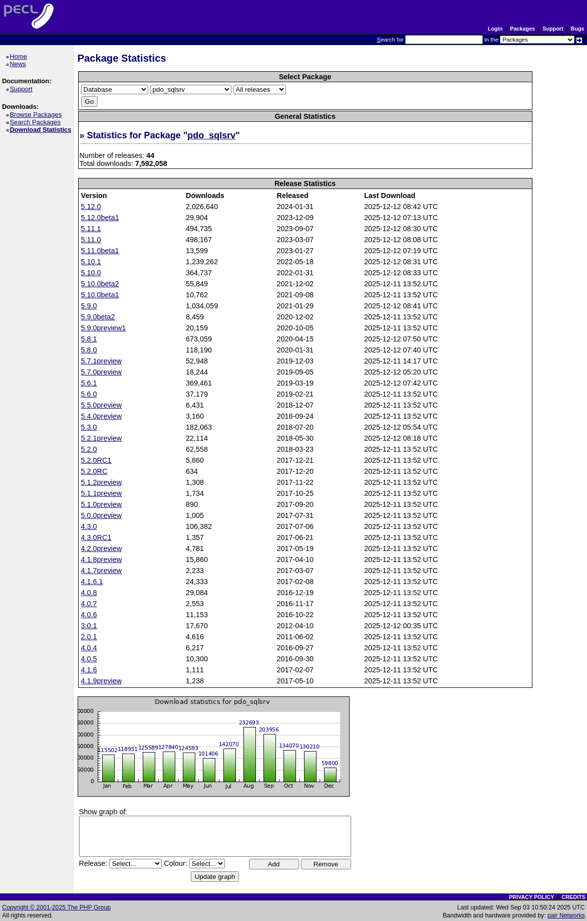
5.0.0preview (101, 515)
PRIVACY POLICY (531, 897)
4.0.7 (89, 604)
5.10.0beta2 (100, 284)
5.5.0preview (101, 405)
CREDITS (573, 897)
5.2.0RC (94, 471)
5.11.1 (91, 229)
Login (495, 29)
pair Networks (566, 915)
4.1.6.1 (92, 582)
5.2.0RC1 (96, 460)
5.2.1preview (101, 438)
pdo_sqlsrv (211, 135)
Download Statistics (42, 129)
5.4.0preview (101, 416)
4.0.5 (89, 659)
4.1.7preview (101, 571)
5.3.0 (89, 427)
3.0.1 (89, 626)
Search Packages (37, 122)
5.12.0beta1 (100, 218)
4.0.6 (89, 615)
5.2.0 (89, 449)
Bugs (577, 29)
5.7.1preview (101, 361)
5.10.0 (91, 273)
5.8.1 (89, 339)
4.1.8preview (101, 560)
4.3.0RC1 (96, 537)
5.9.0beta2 (98, 317)
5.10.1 (91, 262)
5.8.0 (89, 350)
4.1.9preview (101, 681)
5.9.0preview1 (103, 328)
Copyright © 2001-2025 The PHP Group (56, 907)
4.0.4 (89, 648)
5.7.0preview (101, 372)
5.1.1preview (101, 493)
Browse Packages (37, 114)
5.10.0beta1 (100, 295)
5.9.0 (89, 306)
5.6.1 (89, 383)
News (19, 64)
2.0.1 (89, 637)
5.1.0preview (101, 504)
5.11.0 (91, 240)
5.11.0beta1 (100, 251)
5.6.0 (89, 394)
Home (20, 56)
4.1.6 (89, 670)
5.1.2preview (101, 482)
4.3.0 (89, 526)
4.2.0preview (101, 548)
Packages (522, 29)
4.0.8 (89, 593)
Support (552, 29)
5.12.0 (91, 207)
